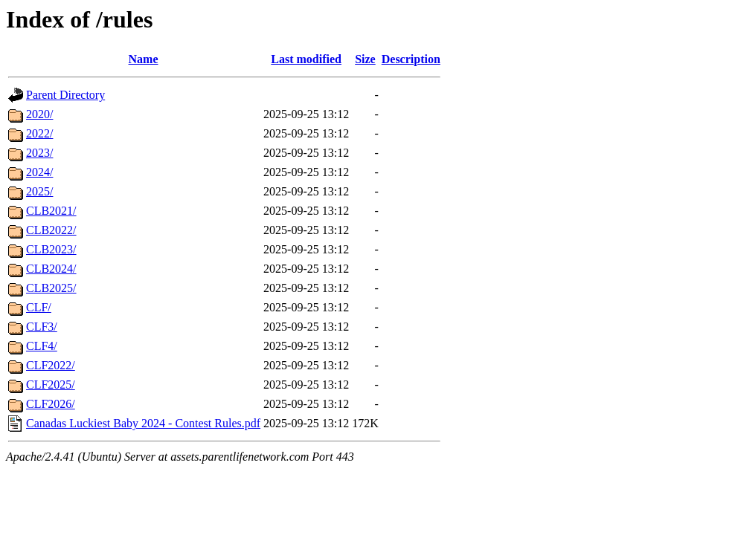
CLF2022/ (50, 365)
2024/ (39, 172)
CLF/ (38, 307)
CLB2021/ (51, 210)
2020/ (39, 114)
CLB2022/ (51, 230)
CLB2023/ (51, 249)
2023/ (39, 152)
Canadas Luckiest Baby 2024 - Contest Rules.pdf (143, 423)
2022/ (39, 133)
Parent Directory (65, 94)
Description (411, 59)
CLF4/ (41, 346)
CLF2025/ (50, 384)
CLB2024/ (51, 268)
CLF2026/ (50, 404)
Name (143, 59)
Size (365, 59)
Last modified (306, 59)
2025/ (39, 191)
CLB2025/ (51, 288)
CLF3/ (41, 326)
